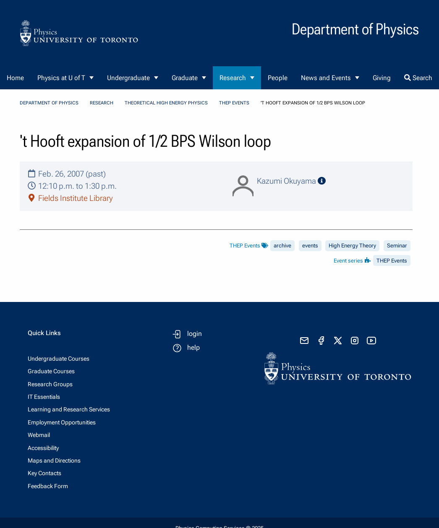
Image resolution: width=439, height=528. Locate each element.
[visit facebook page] (321, 341)
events (310, 245)
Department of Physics (49, 103)
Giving (382, 78)
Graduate (185, 78)
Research (233, 78)
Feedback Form (48, 486)
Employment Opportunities (62, 422)
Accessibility (43, 448)
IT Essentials (44, 396)
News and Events (326, 78)
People (277, 78)
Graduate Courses (51, 371)
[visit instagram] (355, 341)
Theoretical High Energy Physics (166, 103)
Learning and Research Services (69, 409)
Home (15, 78)
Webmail (39, 435)
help (193, 347)
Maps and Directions (54, 460)
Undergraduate (128, 78)
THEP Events (234, 103)
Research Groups (50, 384)
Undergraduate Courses (58, 358)
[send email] (304, 341)
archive (282, 245)
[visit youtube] (371, 341)
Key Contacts (44, 473)
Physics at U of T (61, 78)
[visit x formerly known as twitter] (338, 341)
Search (418, 78)
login (194, 334)
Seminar (397, 245)
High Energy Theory (352, 245)
